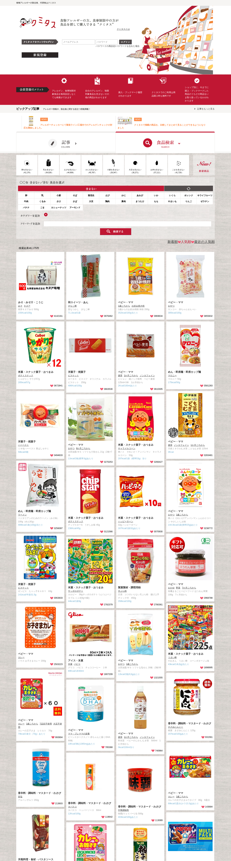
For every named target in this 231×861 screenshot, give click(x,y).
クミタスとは (123, 29)
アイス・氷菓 (75, 660)
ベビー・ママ (125, 302)
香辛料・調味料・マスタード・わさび (189, 723)
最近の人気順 (203, 242)
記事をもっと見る (206, 109)
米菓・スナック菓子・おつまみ (35, 371)
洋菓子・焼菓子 (77, 371)
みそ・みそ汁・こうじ (30, 302)
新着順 (172, 242)
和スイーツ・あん (78, 302)
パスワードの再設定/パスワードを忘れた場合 (118, 46)
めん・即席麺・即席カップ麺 (184, 371)
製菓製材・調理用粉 (129, 587)
